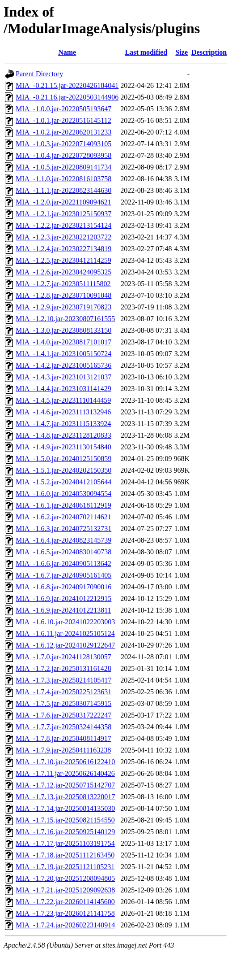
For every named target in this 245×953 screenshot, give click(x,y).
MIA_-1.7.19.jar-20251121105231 (65, 866)
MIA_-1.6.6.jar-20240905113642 (63, 563)
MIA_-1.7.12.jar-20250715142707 (65, 785)
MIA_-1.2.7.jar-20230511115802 (63, 283)
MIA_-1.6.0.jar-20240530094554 (63, 493)
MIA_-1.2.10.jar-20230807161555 (65, 318)
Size (181, 52)
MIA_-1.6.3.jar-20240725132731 (63, 528)
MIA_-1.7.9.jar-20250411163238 (63, 750)
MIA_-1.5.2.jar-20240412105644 (63, 482)
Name (67, 52)
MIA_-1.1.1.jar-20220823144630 (63, 190)
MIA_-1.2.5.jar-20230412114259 (63, 260)
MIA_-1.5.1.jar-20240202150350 (63, 470)
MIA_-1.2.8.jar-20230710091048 (63, 295)
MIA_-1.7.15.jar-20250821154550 (65, 820)
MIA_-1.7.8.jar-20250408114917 (63, 738)
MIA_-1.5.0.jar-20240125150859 (63, 458)
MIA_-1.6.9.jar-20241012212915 (63, 598)
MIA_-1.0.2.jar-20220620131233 (63, 132)
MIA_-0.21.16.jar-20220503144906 (67, 97)
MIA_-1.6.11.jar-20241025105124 (65, 633)
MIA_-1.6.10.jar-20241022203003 (65, 622)
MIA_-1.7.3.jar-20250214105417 (63, 680)
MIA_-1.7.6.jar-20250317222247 (63, 715)
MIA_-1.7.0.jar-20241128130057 (63, 657)
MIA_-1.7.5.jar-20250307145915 (63, 703)
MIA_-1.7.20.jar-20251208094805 (65, 878)
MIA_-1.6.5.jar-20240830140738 (63, 552)
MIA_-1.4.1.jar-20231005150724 (63, 353)
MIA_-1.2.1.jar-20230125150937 (63, 214)
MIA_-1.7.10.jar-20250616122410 (65, 762)
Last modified (146, 52)
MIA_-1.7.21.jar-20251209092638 (65, 890)
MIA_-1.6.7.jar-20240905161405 (63, 575)
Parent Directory (39, 74)
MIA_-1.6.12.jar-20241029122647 (65, 645)
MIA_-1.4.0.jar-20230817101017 (63, 342)
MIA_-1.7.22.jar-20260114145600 (65, 901)
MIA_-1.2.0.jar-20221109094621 (63, 202)
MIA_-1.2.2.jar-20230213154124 (63, 225)
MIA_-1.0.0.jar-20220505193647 (63, 109)
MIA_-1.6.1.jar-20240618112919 (63, 505)
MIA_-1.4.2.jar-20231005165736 (63, 365)
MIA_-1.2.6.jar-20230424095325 (63, 272)
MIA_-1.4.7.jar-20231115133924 (63, 423)
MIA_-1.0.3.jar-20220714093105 (63, 144)
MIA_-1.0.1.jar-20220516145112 (63, 120)
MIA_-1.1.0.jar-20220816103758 (63, 179)
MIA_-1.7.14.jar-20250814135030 (65, 808)
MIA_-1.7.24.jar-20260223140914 (65, 925)
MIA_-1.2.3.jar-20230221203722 (63, 237)
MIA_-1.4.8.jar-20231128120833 (63, 435)
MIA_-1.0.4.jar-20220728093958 (63, 155)
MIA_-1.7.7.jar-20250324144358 (63, 727)
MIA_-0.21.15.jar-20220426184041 (67, 85)
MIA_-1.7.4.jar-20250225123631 (63, 692)
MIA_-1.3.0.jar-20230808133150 (63, 330)
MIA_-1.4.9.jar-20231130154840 (63, 447)
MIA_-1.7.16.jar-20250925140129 (65, 832)
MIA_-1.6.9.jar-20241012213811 (63, 610)
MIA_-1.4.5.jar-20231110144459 (63, 400)
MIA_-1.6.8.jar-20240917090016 (63, 587)
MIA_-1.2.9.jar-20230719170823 (63, 307)
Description (209, 52)
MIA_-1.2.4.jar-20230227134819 (63, 248)
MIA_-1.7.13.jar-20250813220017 (65, 797)
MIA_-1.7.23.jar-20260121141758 (65, 913)
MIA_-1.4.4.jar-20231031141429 (63, 388)
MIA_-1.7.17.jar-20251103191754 (65, 843)
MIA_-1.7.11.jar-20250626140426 (65, 773)
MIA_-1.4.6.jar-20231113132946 (63, 412)
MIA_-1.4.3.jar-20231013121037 (63, 377)
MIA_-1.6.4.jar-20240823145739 (63, 540)
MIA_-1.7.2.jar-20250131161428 (63, 668)
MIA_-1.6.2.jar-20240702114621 (63, 517)
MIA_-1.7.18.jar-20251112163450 (65, 855)
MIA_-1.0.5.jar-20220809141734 (63, 167)
